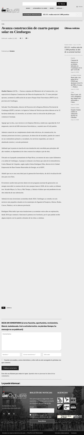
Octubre (12, 51)
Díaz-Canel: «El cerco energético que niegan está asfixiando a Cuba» (76, 89)
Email (32, 407)
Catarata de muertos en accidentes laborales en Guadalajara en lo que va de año (76, 62)
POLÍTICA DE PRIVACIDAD (35, 433)
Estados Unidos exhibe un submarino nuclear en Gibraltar (76, 100)
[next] (81, 14)
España (73, 56)
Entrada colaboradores (62, 433)
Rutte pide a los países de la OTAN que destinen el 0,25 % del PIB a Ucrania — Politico (76, 76)
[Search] (62, 4)
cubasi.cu (9, 307)
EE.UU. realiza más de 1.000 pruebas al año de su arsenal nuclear (73, 49)
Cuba (3, 24)
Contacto (74, 433)
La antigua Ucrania (76, 70)
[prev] (77, 14)
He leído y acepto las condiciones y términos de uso (40, 416)
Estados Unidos (68, 44)
